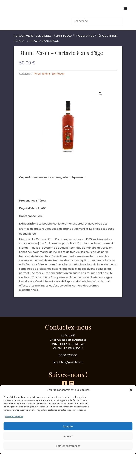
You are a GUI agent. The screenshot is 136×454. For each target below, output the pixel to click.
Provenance (84, 35)
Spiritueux (63, 35)
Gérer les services (14, 416)
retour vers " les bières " (33, 35)
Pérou (102, 35)
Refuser (68, 436)
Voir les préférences (68, 445)
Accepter (68, 426)
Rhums (46, 73)
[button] (130, 390)
